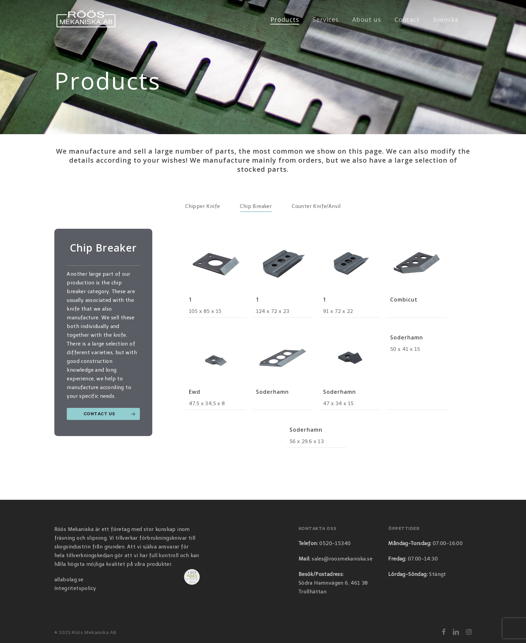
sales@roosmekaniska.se (342, 559)
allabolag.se (69, 580)
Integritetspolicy (75, 588)
